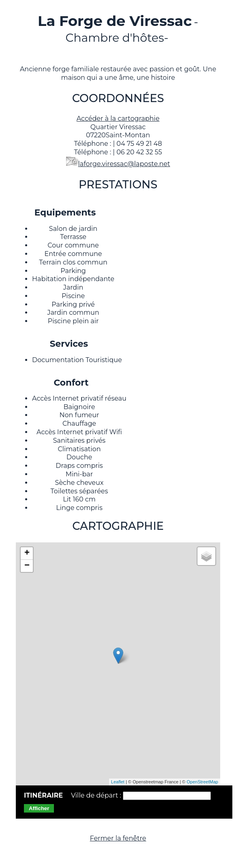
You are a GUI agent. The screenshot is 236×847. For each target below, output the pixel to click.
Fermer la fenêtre (118, 838)
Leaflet (117, 781)
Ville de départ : (97, 795)
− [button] (27, 566)
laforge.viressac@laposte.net (124, 164)
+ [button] (27, 553)
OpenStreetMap (202, 781)
